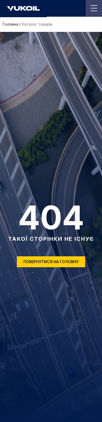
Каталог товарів (37, 24)
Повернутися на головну (51, 261)
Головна (10, 24)
